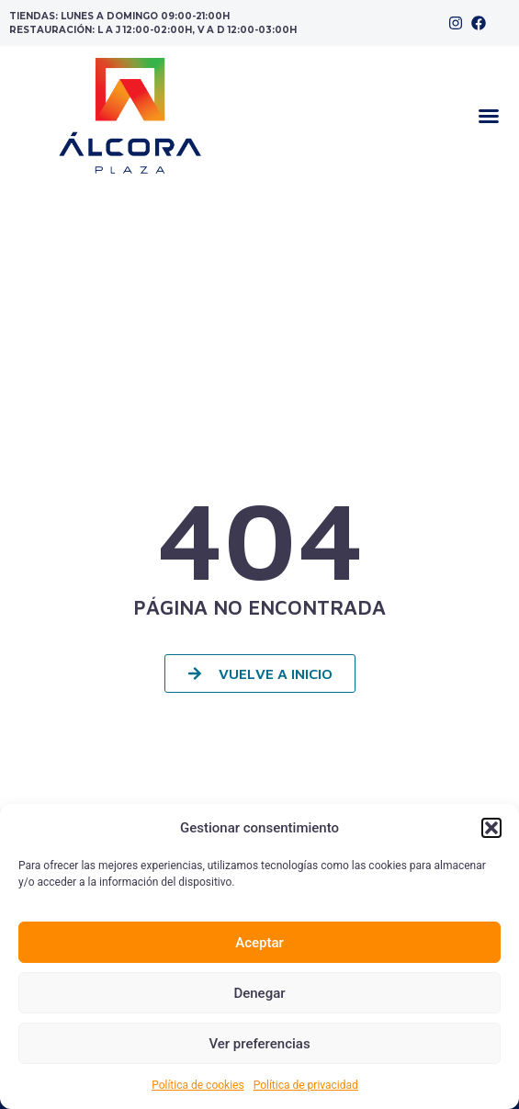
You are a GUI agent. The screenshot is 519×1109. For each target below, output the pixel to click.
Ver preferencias (259, 1043)
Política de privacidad (306, 1085)
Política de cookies (198, 1085)
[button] (491, 828)
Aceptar (259, 942)
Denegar (259, 993)
